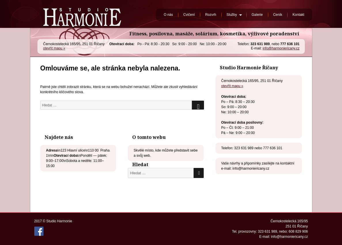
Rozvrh (210, 15)
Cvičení (189, 15)
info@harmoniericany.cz (280, 48)
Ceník (277, 15)
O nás (168, 15)
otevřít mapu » (54, 48)
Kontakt (298, 15)
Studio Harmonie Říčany (82, 14)
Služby (231, 15)
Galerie (257, 15)
